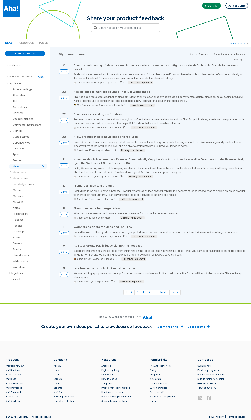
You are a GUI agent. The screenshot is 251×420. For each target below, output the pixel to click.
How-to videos (109, 379)
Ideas (9, 42)
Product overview (15, 366)
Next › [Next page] (163, 292)
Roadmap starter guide (113, 392)
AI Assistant (155, 379)
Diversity (58, 383)
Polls (43, 42)
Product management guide (115, 388)
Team (56, 374)
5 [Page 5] (149, 292)
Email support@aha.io (208, 370)
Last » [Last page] (175, 292)
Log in (153, 401)
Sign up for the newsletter (210, 379)
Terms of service (236, 416)
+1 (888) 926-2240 (207, 383)
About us (58, 366)
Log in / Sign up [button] (238, 43)
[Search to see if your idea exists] (127, 28)
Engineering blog (110, 370)
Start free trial (170, 326)
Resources (26, 42)
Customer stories (158, 388)
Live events (107, 374)
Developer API (157, 392)
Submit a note (204, 366)
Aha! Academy (13, 401)
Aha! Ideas (11, 379)
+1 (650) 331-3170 (206, 388)
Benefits (58, 388)
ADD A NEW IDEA (25, 53)
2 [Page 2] (131, 292)
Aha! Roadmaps (14, 370)
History (57, 370)
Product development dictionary (118, 396)
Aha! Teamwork (13, 392)
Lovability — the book (65, 401)
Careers (58, 379)
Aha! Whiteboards (15, 383)
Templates (107, 383)
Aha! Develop (12, 396)
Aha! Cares (59, 392)
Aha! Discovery (13, 374)
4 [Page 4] (143, 292)
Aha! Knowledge (14, 388)
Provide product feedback (211, 374)
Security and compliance (162, 396)
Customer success (159, 383)
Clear (41, 76)
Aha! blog (106, 366)
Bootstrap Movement (64, 396)
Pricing (153, 370)
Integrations (156, 374)
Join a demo (199, 326)
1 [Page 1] (126, 292)
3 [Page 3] (137, 292)
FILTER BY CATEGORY (19, 76)
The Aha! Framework (160, 366)
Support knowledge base (114, 401)
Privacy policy (216, 416)
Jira (116, 176)
